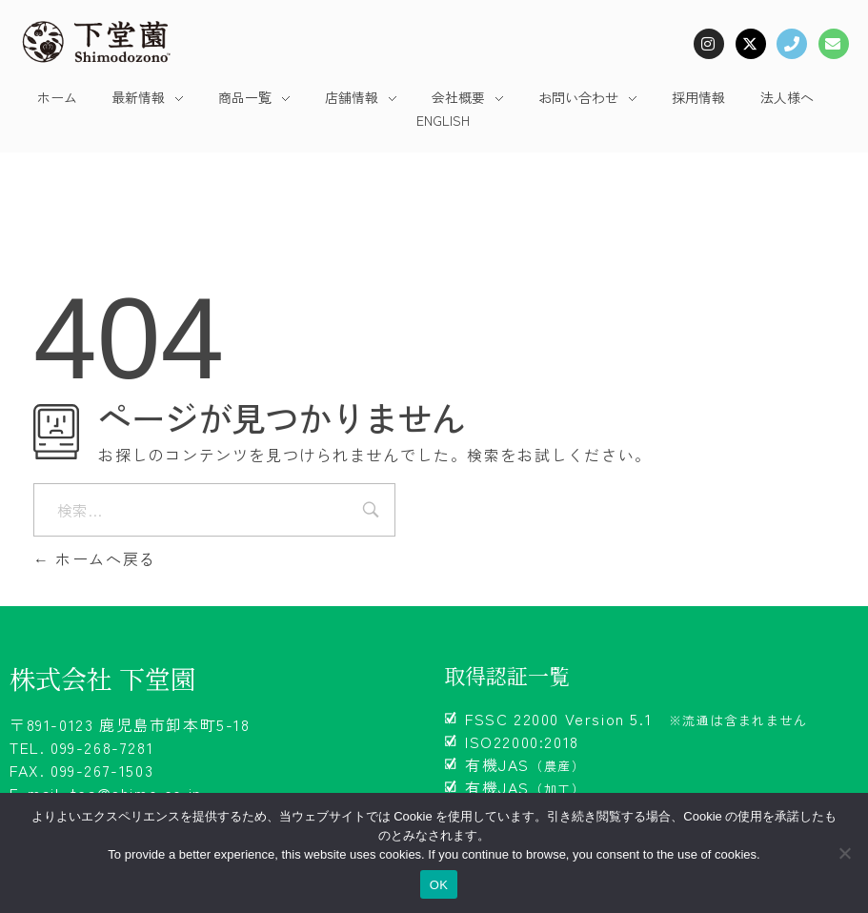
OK (439, 885)
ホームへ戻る (94, 558)
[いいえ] (844, 852)
